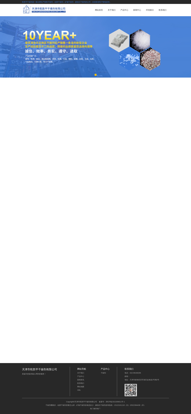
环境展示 (150, 10)
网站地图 (80, 387)
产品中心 (124, 10)
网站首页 (99, 10)
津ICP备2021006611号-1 (115, 402)
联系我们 (163, 10)
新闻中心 (137, 10)
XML (79, 390)
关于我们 (112, 10)
